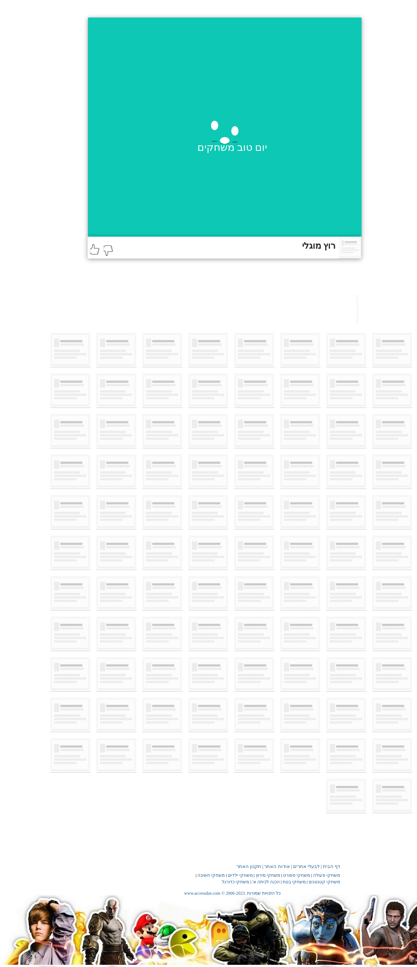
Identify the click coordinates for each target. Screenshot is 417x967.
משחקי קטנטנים (324, 881)
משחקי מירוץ (268, 875)
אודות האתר (277, 866)
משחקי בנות (294, 881)
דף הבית (331, 866)
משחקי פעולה (326, 875)
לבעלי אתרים (306, 866)
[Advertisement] (220, 308)
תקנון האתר (248, 866)
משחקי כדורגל (235, 881)
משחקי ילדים (240, 875)
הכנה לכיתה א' (266, 881)
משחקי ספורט (296, 875)
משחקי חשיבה (211, 875)
